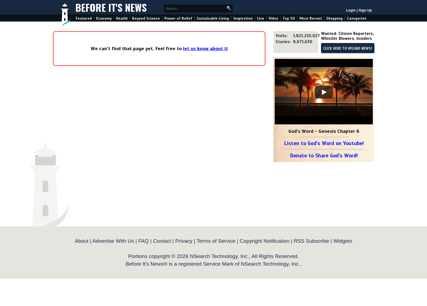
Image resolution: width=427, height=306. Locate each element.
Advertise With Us (113, 241)
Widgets (342, 241)
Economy (104, 18)
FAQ (143, 241)
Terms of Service (216, 241)
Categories (356, 18)
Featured (84, 18)
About (82, 241)
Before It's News (111, 7)
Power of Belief (178, 18)
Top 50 (289, 18)
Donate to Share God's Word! (324, 155)
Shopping (334, 18)
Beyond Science (146, 18)
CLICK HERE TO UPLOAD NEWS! (347, 48)
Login (351, 10)
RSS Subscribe (311, 241)
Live (260, 18)
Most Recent (311, 18)
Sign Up (365, 10)
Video (273, 18)
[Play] (324, 92)
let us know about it (205, 49)
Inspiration (243, 18)
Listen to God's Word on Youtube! (324, 143)
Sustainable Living (213, 18)
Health (122, 18)
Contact (162, 241)
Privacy (183, 241)
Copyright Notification (264, 241)
